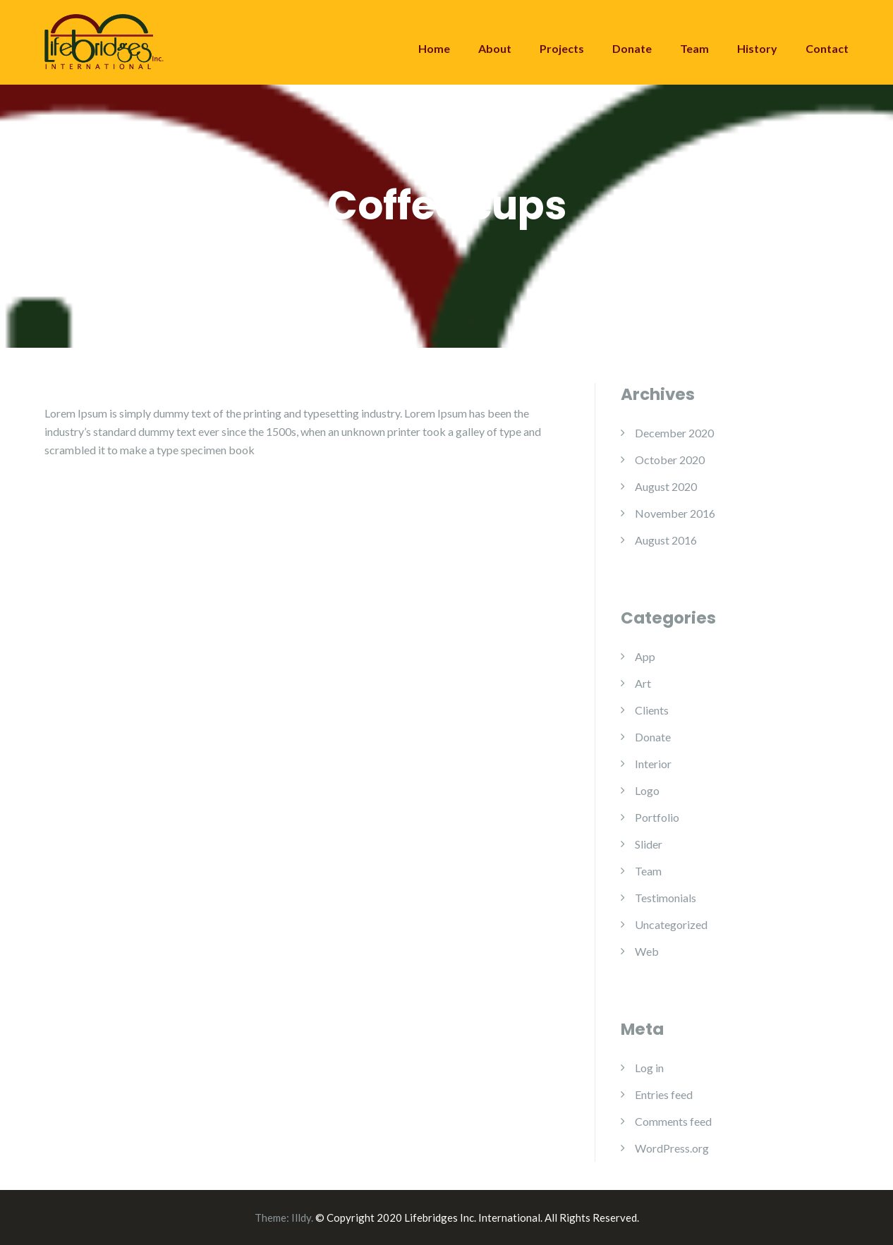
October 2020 (670, 459)
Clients (652, 710)
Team (694, 48)
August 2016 (666, 540)
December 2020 (674, 432)
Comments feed (673, 1121)
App (645, 656)
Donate (632, 48)
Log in (649, 1067)
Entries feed (664, 1094)
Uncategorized (671, 924)
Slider (648, 844)
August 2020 (666, 486)
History (757, 48)
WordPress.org (672, 1148)
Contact (827, 48)
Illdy (301, 1217)
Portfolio (657, 817)
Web (647, 951)
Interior (653, 763)
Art (643, 683)
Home (434, 48)
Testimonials (665, 897)
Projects (562, 48)
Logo (647, 790)
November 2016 (675, 513)
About (494, 48)
